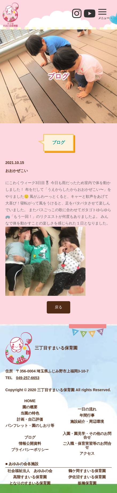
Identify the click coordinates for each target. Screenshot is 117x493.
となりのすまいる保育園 (29, 483)
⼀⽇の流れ (87, 409)
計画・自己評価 (30, 419)
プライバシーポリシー (30, 449)
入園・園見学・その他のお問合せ (87, 435)
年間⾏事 (87, 415)
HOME (30, 401)
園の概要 (29, 407)
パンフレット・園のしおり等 (30, 425)
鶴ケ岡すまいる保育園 (87, 471)
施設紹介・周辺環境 (87, 421)
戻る (58, 307)
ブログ (30, 437)
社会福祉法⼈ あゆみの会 (29, 471)
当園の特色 (30, 413)
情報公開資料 (30, 443)
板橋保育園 (87, 483)
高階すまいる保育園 (30, 477)
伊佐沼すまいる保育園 (87, 477)
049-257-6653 (27, 378)
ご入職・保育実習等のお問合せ (87, 445)
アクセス (87, 453)
